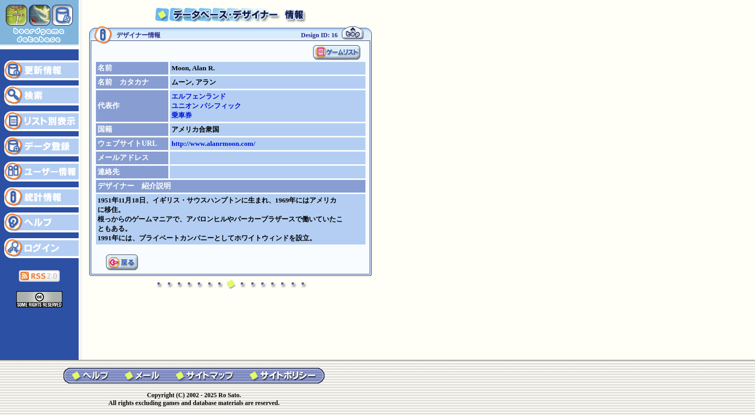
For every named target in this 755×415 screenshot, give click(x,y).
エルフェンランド (198, 96)
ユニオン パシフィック (206, 106)
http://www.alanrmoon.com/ (213, 143)
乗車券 (181, 115)
